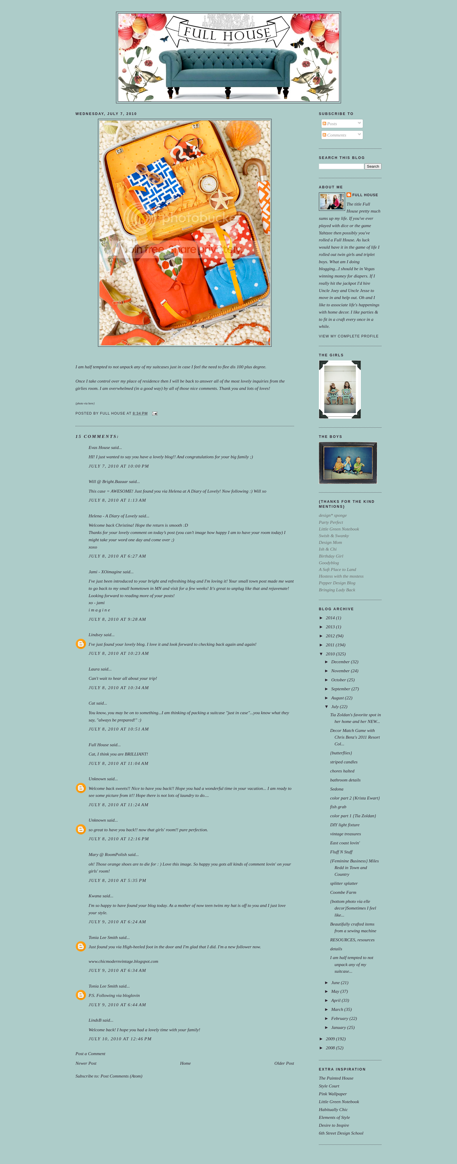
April (336, 1000)
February (340, 1018)
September (341, 688)
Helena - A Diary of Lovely (113, 515)
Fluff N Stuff (341, 851)
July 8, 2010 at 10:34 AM (119, 687)
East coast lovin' (345, 842)
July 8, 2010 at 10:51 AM (119, 728)
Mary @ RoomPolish (108, 854)
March (337, 1009)
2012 (331, 635)
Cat (92, 702)
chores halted (342, 770)
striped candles (344, 761)
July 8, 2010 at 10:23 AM (119, 653)
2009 (331, 1038)
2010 (331, 653)
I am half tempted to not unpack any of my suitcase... (351, 964)
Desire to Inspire (334, 1125)
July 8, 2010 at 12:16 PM (119, 838)
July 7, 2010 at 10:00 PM (119, 466)
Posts (330, 123)
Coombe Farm (343, 892)
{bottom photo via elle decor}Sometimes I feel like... (353, 908)
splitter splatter (344, 883)
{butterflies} (341, 752)
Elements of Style (334, 1117)
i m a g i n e (99, 609)
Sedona (337, 788)
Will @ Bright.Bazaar (108, 481)
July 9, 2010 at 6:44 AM (117, 1004)
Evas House (99, 447)
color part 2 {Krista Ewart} (355, 797)
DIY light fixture (345, 824)
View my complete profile (349, 336)
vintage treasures (345, 833)
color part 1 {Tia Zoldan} (353, 815)
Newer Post (85, 1063)
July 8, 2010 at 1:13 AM (117, 500)
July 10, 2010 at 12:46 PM (120, 1038)
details (336, 948)
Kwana (95, 895)
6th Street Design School (341, 1133)
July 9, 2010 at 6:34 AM (117, 970)
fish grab (338, 806)
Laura (94, 668)
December (341, 661)
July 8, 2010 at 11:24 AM (119, 804)
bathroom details (345, 779)
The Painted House (336, 1077)
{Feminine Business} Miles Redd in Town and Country (354, 867)
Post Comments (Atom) (122, 1075)
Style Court (329, 1085)
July (335, 706)
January (339, 1027)
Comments (334, 134)
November (341, 670)
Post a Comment (90, 1053)
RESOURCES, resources (352, 939)
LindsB (95, 1020)
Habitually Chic (333, 1109)
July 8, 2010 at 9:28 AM (117, 619)
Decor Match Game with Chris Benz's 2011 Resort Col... (355, 737)
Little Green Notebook (339, 1101)
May (335, 991)
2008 (331, 1047)
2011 (331, 644)
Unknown (97, 778)
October (339, 679)
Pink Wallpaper (333, 1093)
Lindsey (96, 634)
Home (185, 1063)
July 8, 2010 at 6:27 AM (117, 555)
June (336, 982)
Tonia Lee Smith (103, 937)
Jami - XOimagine (105, 571)
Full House (99, 744)
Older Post (284, 1063)
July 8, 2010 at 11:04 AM (119, 763)
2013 (331, 626)
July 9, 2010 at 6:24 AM (117, 921)
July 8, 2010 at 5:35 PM (117, 880)
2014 (331, 617)
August (338, 697)
